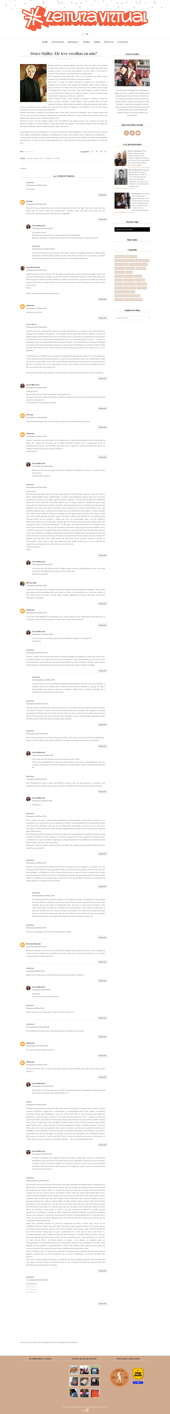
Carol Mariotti (34, 158)
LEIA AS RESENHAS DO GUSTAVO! (138, 167)
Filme (129, 272)
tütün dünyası (31, 1292)
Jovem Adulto (121, 295)
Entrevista (129, 284)
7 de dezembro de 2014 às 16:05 (37, 1046)
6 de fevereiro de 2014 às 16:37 (37, 734)
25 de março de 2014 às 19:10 (36, 816)
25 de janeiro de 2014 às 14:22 (42, 564)
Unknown (30, 305)
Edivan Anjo (31, 583)
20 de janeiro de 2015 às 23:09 (42, 1086)
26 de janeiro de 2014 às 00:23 (36, 653)
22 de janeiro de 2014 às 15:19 (36, 308)
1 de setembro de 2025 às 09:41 (37, 1280)
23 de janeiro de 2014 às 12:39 (36, 387)
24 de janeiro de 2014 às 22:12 (36, 436)
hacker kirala (31, 1287)
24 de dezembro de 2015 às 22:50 (43, 680)
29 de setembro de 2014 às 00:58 (37, 1027)
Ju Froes (29, 415)
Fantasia (130, 268)
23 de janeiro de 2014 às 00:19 (36, 327)
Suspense (140, 280)
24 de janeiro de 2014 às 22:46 (42, 466)
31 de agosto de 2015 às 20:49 (36, 1104)
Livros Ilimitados (133, 299)
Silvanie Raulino (33, 944)
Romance (141, 268)
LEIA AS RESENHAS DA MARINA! (125, 188)
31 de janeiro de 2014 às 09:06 (36, 704)
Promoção (128, 280)
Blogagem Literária (124, 292)
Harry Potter (52, 158)
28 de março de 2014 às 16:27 (36, 928)
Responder (102, 195)
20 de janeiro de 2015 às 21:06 (36, 1065)
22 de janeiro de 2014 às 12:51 (36, 204)
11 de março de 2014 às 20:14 (42, 801)
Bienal (118, 284)
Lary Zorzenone (33, 267)
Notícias (119, 268)
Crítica (137, 276)
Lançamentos (142, 260)
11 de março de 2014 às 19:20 (36, 779)
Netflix (119, 299)
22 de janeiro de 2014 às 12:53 (42, 228)
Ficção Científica (123, 276)
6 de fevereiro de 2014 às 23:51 (42, 755)
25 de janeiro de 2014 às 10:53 (36, 585)
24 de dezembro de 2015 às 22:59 (43, 895)
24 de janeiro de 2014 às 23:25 (36, 487)
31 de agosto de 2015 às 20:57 (42, 1154)
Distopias (119, 272)
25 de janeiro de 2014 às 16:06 (36, 613)
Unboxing (134, 295)
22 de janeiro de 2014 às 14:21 (36, 270)
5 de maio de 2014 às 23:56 (35, 1008)
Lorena (29, 201)
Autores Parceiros (138, 264)
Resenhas (119, 256)
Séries (118, 280)
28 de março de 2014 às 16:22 (36, 863)
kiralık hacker (31, 1289)
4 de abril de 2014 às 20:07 (35, 971)
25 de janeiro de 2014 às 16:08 (42, 634)
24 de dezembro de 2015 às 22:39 (37, 1181)
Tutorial (142, 288)
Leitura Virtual (67, 1407)
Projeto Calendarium (125, 288)
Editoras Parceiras (124, 260)
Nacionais (131, 256)
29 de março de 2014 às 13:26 (36, 946)
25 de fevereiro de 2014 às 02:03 (43, 249)
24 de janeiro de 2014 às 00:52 (36, 417)
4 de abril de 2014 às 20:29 (41, 990)
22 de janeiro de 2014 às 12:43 (36, 185)
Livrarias (141, 284)
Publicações (121, 264)
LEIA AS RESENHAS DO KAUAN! (125, 212)
